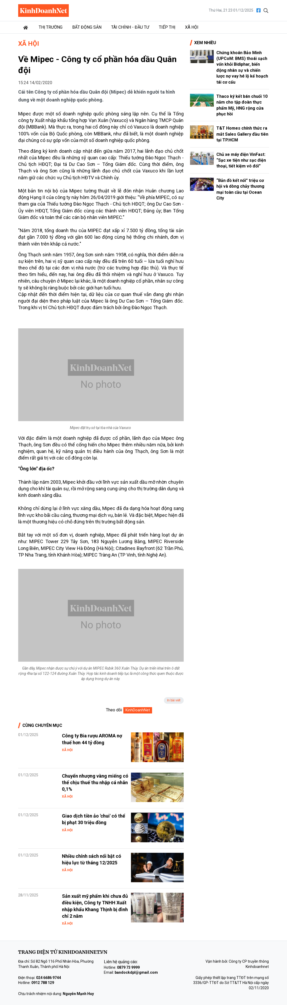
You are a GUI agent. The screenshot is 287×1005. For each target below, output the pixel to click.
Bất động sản (86, 27)
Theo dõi (114, 709)
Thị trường (50, 27)
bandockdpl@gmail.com (136, 972)
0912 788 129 (42, 983)
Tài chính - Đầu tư (130, 27)
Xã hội (191, 27)
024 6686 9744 (48, 978)
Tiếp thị (167, 27)
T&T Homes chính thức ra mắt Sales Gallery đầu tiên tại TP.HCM (242, 134)
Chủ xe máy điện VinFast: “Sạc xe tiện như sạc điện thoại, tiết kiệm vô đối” (241, 160)
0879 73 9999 (128, 967)
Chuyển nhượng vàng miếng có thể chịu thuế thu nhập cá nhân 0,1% (95, 782)
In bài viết (174, 700)
